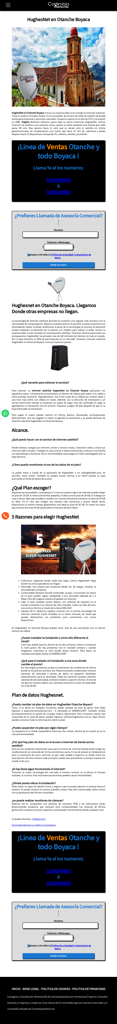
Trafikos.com (38, 818)
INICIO (16, 989)
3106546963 (58, 180)
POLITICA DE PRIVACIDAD (88, 989)
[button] (7, 6)
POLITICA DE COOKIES (55, 989)
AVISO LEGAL (31, 989)
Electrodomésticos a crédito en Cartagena (34, 825)
